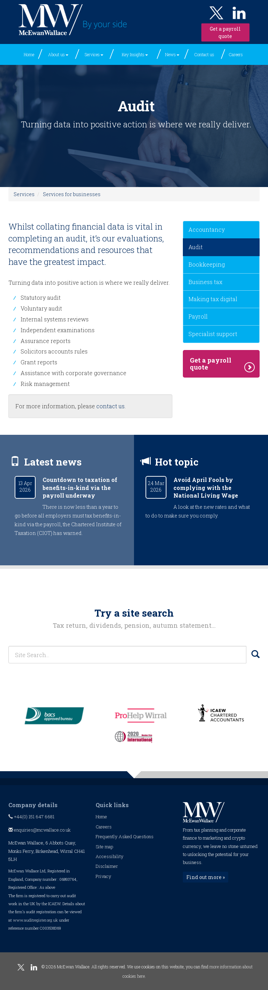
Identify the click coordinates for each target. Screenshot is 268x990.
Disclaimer (107, 866)
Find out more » (205, 877)
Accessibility (110, 856)
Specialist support (212, 333)
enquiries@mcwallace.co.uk (39, 830)
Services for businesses (71, 194)
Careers (236, 54)
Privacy (103, 876)
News (172, 54)
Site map (104, 846)
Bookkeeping (206, 264)
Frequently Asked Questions (125, 836)
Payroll (198, 316)
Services (94, 54)
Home (29, 54)
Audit (195, 247)
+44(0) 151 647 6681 (31, 816)
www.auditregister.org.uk (35, 920)
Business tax (205, 281)
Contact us (204, 54)
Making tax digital (212, 299)
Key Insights (135, 54)
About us (58, 54)
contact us (110, 406)
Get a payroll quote (225, 32)
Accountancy (206, 229)
